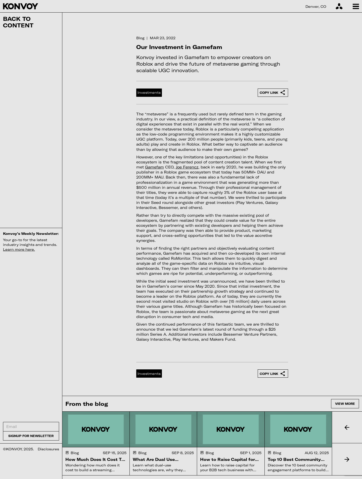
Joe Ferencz (187, 167)
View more (345, 403)
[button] (347, 427)
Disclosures (48, 449)
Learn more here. (19, 249)
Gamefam (154, 167)
